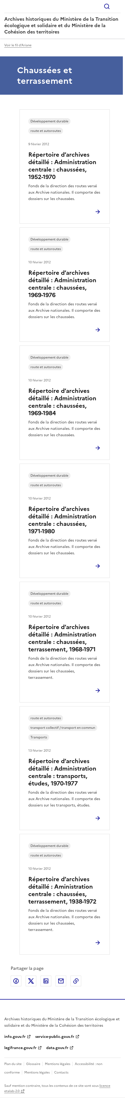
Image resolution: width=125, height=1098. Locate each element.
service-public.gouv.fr (54, 1036)
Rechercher (106, 6)
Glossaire (33, 1064)
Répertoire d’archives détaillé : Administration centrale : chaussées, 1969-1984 (62, 402)
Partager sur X (31, 981)
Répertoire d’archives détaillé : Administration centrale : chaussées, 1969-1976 (62, 284)
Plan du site (13, 1064)
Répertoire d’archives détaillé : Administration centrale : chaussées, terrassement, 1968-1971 (62, 638)
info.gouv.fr (15, 1036)
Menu (117, 6)
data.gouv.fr (57, 1048)
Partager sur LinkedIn (46, 981)
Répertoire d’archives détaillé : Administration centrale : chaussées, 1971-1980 (62, 520)
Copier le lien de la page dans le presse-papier (76, 981)
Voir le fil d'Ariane (18, 45)
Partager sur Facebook (16, 981)
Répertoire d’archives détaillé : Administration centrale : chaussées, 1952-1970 (62, 165)
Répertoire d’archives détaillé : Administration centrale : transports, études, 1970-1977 (62, 772)
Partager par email (61, 981)
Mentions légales (57, 1064)
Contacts (61, 1072)
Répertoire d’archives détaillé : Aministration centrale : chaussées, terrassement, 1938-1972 (62, 890)
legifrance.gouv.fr (20, 1048)
